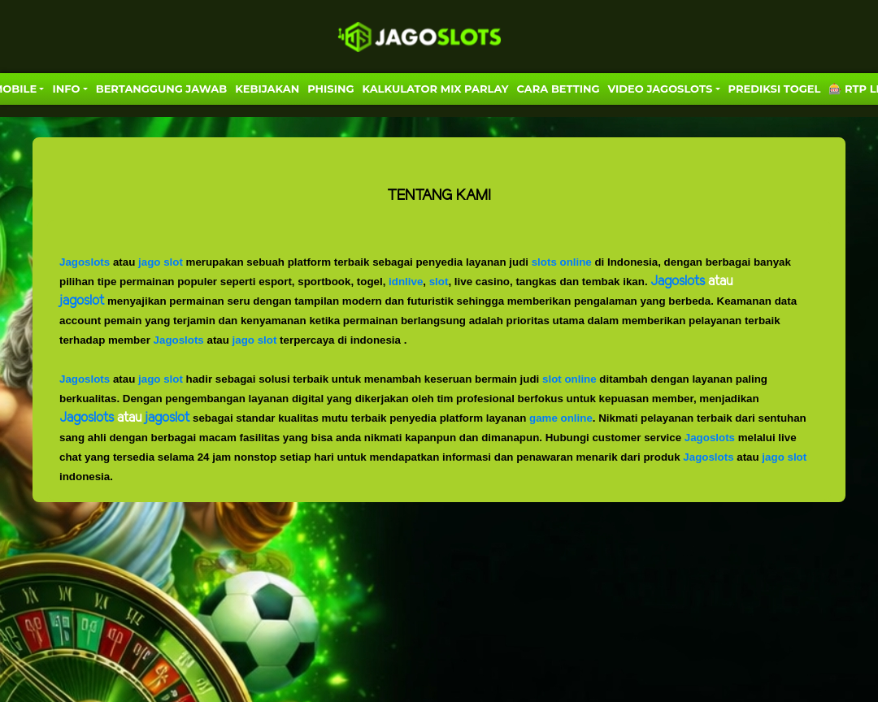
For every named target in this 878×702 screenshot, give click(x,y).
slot (439, 281)
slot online (569, 379)
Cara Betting (558, 88)
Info (66, 88)
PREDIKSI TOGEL (774, 88)
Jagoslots (84, 262)
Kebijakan (267, 88)
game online (561, 418)
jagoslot (167, 418)
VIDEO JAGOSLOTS (660, 88)
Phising (330, 88)
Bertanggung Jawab (161, 88)
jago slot (160, 262)
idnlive (406, 281)
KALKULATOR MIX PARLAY (435, 88)
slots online (562, 262)
